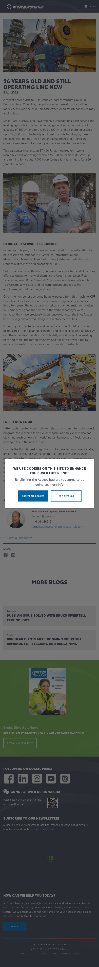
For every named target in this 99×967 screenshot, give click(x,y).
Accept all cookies (33, 496)
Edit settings (66, 496)
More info (57, 485)
